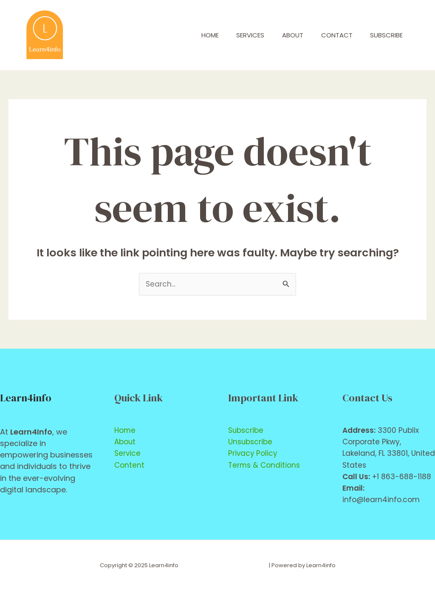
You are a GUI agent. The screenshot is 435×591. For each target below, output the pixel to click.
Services (238, 35)
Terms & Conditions (264, 465)
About (283, 35)
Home (194, 35)
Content (129, 465)
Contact (331, 35)
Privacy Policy (253, 454)
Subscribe (384, 35)
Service (127, 454)
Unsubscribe (250, 442)
